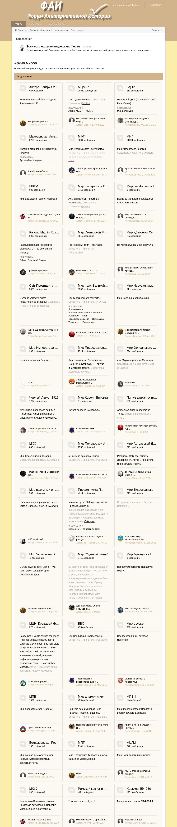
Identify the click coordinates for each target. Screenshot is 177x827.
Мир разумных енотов (45, 655)
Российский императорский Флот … (119, 117)
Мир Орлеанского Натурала (122, 483)
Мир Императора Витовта (120, 427)
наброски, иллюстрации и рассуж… (119, 697)
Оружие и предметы (111, 307)
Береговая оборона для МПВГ (116, 412)
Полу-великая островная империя (53, 571)
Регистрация (154, 5)
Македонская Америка (118, 132)
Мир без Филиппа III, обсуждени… (45, 307)
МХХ (105, 571)
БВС (105, 823)
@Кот (35, 587)
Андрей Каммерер (58, 545)
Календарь (35, 24)
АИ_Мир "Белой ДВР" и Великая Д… (46, 163)
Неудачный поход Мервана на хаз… (119, 598)
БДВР (33, 132)
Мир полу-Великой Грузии (121, 371)
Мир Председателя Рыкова (48, 483)
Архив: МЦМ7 (100, 107)
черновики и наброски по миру (109, 687)
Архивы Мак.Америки (104, 152)
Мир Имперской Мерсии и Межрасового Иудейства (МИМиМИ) (74, 322)
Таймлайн (106, 513)
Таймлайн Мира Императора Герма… (120, 257)
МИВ (103, 467)
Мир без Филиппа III (43, 272)
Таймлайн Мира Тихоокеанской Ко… (46, 754)
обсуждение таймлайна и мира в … (119, 640)
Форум (18, 24)
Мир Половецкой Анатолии (48, 613)
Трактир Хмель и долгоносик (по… (119, 208)
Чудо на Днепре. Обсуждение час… (46, 412)
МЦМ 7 (114, 107)
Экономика (144, 398)
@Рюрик (107, 679)
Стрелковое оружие (125, 398)
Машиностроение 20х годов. (42, 556)
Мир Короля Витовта (117, 529)
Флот (108, 398)
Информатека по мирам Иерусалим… (47, 467)
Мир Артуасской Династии (121, 613)
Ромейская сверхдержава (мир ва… (46, 257)
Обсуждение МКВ (110, 556)
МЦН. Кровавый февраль (47, 823)
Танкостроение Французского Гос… (45, 208)
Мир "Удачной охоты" (44, 770)
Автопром (98, 398)
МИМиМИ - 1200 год (38, 356)
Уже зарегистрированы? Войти (123, 5)
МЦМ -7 (107, 87)
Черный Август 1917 (43, 529)
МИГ (105, 178)
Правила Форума (56, 24)
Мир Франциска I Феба (118, 770)
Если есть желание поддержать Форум (53, 46)
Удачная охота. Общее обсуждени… (46, 808)
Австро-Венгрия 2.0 (43, 87)
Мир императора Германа (121, 223)
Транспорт (98, 401)
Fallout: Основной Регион (106, 296)
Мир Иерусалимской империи (50, 427)
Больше (157, 30)
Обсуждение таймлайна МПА (42, 640)
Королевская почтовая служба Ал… (46, 598)
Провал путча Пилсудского (121, 655)
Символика (112, 401)
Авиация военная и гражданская (127, 395)
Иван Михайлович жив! (113, 754)
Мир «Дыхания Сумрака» (120, 322)
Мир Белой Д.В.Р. (29, 152)
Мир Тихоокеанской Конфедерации (54, 713)
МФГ (32, 178)
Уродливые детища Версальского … (46, 513)
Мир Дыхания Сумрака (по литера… (119, 356)
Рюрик (124, 629)
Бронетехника (100, 395)
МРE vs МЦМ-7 (35, 697)
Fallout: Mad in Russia (117, 272)
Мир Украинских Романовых (122, 713)
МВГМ (33, 223)
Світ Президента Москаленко (50, 371)
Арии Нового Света (111, 163)
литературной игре (107, 334)
